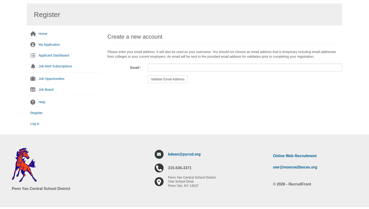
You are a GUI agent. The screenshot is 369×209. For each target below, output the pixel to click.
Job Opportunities (51, 79)
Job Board (46, 89)
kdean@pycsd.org (184, 154)
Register (36, 113)
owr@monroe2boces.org (295, 167)
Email (134, 68)
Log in (34, 124)
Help (42, 102)
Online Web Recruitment (295, 156)
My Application (49, 44)
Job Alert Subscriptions (55, 66)
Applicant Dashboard (54, 55)
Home (43, 34)
